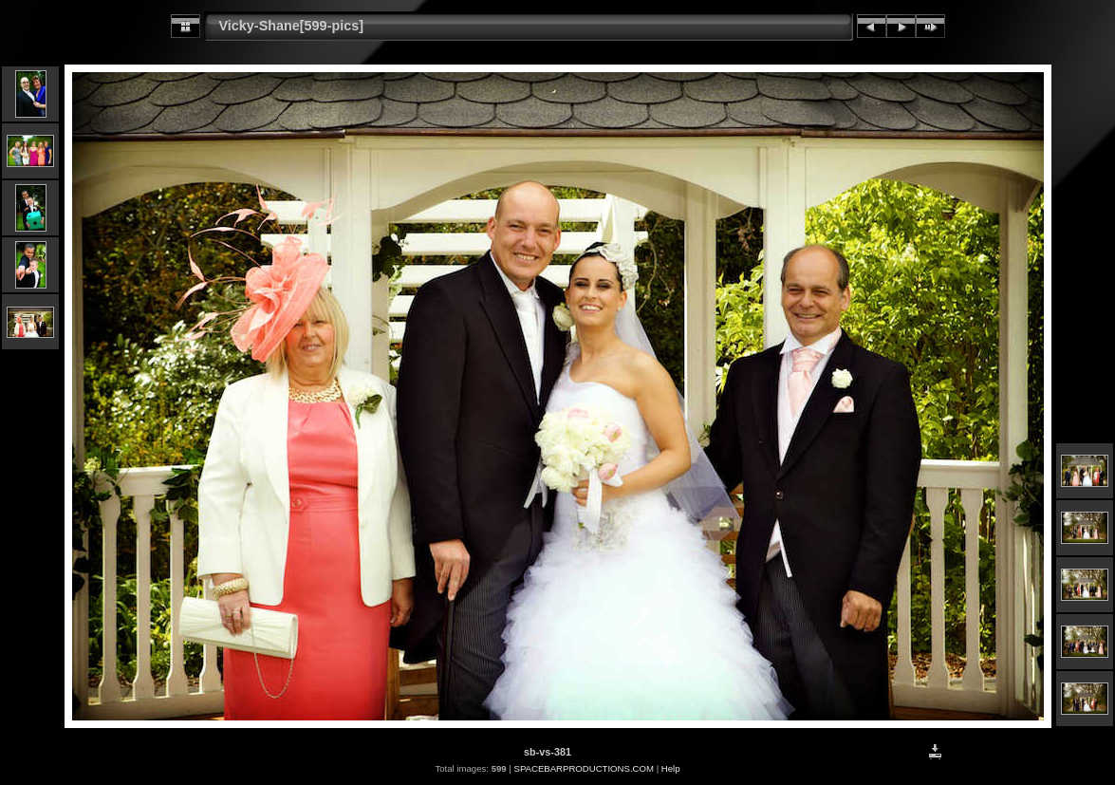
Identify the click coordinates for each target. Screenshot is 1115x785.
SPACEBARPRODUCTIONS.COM (583, 768)
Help (670, 768)
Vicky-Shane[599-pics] (291, 25)
